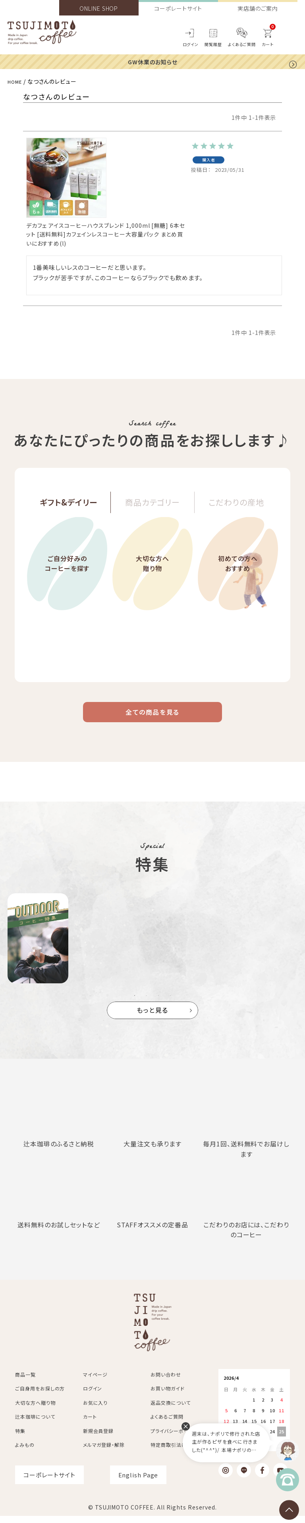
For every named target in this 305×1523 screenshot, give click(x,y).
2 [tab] (147, 1003)
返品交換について (170, 1410)
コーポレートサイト (178, 8)
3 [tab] (158, 1003)
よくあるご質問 (242, 44)
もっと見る (153, 1017)
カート (90, 1424)
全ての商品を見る (152, 717)
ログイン (191, 44)
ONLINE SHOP (98, 8)
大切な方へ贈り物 (152, 582)
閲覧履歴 (213, 44)
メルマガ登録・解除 (104, 1452)
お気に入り (95, 1410)
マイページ (95, 1382)
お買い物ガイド (167, 1395)
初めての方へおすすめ (238, 582)
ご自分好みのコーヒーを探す (67, 582)
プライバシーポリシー (174, 1438)
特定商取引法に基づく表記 (180, 1452)
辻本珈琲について (35, 1424)
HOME (16, 81)
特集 (20, 1438)
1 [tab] (135, 1003)
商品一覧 (25, 1382)
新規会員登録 (98, 1438)
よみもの (25, 1452)
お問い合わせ (166, 1382)
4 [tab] (170, 1003)
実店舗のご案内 (257, 8)
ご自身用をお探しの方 (40, 1395)
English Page (138, 1482)
